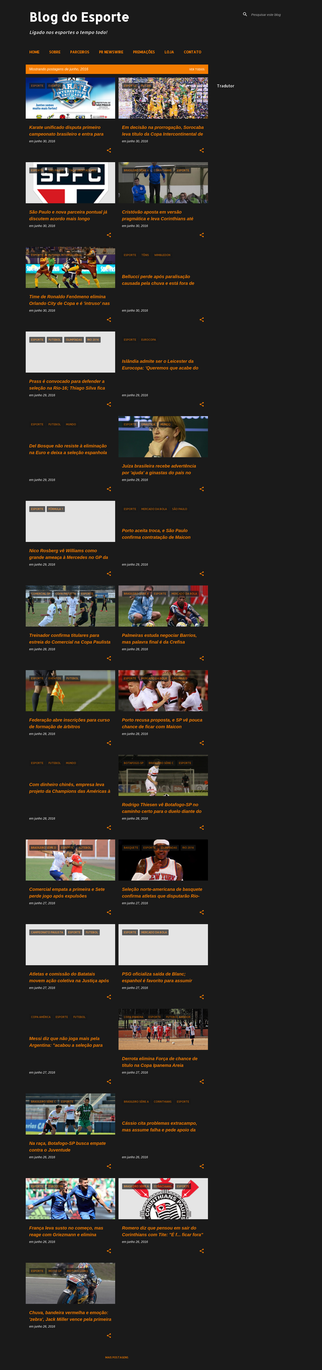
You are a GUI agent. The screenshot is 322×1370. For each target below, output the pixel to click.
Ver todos (197, 69)
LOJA (169, 52)
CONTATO (192, 52)
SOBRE (54, 52)
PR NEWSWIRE (111, 52)
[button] (109, 150)
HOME (34, 52)
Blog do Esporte (79, 17)
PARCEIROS (79, 52)
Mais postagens (116, 1357)
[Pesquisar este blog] (273, 14)
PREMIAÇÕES (144, 52)
